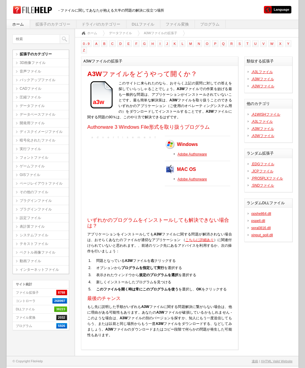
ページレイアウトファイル (41, 183)
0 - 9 (86, 43)
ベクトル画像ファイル (37, 252)
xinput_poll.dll (262, 235)
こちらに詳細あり (199, 240)
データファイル (32, 106)
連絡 (255, 361)
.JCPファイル (262, 171)
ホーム (18, 24)
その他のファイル (34, 192)
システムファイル (34, 235)
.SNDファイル (262, 185)
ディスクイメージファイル (41, 132)
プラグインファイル (36, 201)
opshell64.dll (261, 214)
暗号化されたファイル (37, 140)
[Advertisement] (124, 177)
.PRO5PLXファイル (267, 178)
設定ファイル (30, 218)
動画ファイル (30, 261)
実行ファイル (30, 149)
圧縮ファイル (30, 97)
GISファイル (30, 175)
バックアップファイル (37, 80)
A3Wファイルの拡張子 (160, 33)
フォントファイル (34, 157)
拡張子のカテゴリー (52, 24)
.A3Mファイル (262, 79)
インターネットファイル (39, 270)
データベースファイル (37, 114)
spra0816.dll (261, 228)
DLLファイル (143, 24)
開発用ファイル (32, 123)
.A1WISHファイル (265, 114)
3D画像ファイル (33, 63)
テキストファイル (34, 244)
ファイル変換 (177, 24)
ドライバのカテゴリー (101, 24)
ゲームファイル (32, 166)
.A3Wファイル (262, 86)
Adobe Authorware (192, 154)
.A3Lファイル (262, 72)
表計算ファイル (32, 226)
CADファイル (30, 89)
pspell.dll (258, 221)
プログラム (210, 24)
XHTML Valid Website (276, 361)
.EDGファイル (262, 164)
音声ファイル (30, 71)
